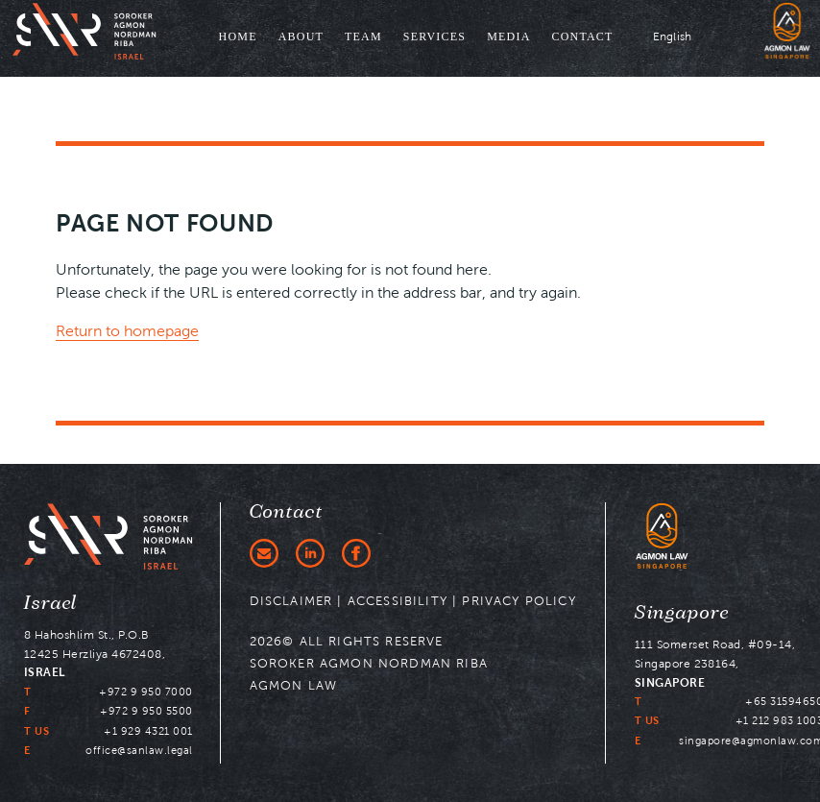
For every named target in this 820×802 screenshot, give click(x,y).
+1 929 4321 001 (148, 731)
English (672, 36)
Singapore (682, 612)
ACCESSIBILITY (397, 601)
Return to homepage (127, 331)
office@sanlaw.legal (139, 750)
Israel (51, 603)
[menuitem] (238, 38)
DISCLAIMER (291, 601)
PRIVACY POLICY (518, 601)
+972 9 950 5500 (146, 710)
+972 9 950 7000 (146, 691)
